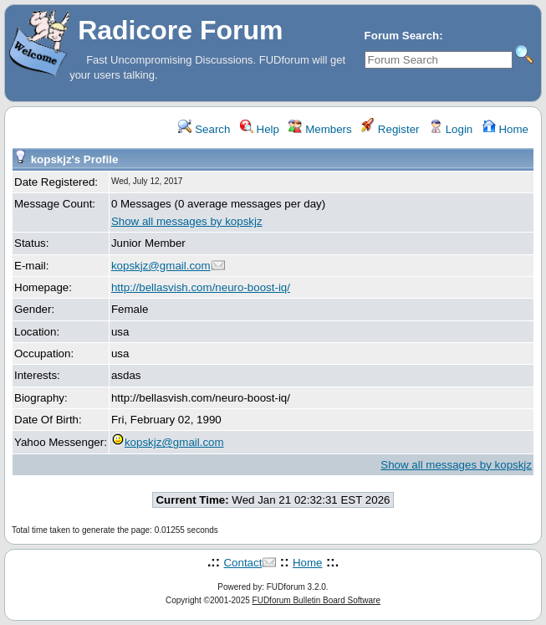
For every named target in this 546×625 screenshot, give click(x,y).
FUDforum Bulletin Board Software (316, 600)
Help (259, 129)
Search (204, 129)
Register (390, 129)
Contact (242, 562)
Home (505, 129)
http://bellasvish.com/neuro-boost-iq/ (200, 287)
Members (319, 129)
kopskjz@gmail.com (161, 265)
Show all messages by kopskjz (187, 221)
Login (450, 129)
